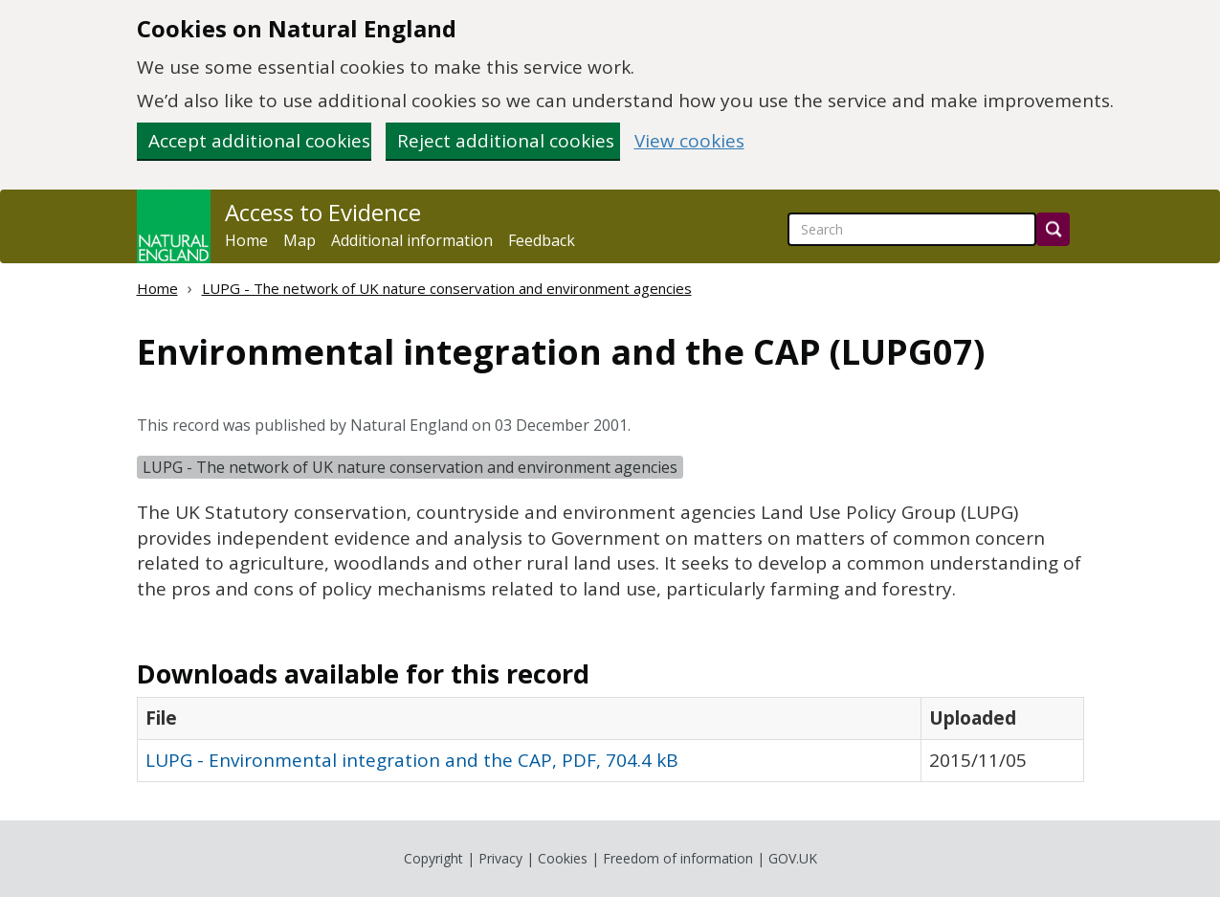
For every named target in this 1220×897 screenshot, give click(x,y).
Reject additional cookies (505, 140)
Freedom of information (678, 858)
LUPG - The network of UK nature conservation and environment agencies (447, 288)
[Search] (1053, 229)
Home (246, 240)
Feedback (541, 240)
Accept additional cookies (259, 140)
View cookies (689, 141)
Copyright (433, 858)
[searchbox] (911, 229)
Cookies (563, 858)
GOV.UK (792, 858)
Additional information (412, 240)
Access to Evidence (323, 212)
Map (299, 240)
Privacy (500, 858)
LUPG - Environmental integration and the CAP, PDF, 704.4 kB (411, 760)
